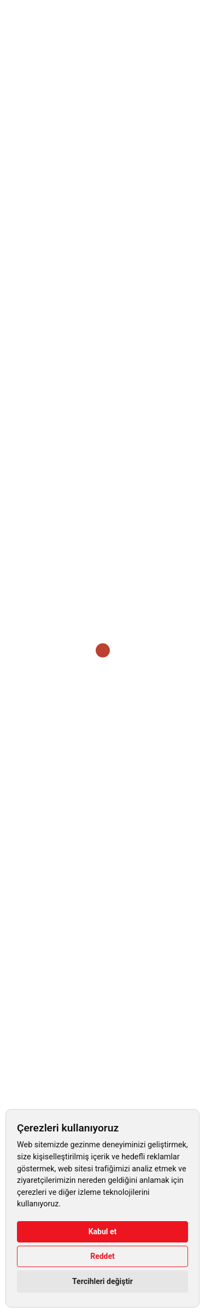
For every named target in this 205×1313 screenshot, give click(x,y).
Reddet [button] (102, 1256)
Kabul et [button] (103, 1231)
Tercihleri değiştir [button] (102, 1281)
